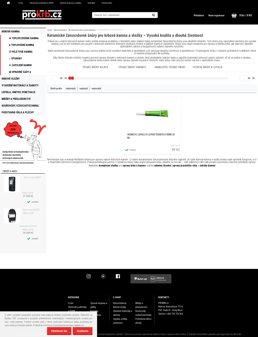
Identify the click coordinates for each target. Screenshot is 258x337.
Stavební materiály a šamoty (122, 313)
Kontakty (91, 3)
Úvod (49, 29)
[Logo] (42, 15)
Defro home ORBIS (32, 177)
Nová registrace (216, 15)
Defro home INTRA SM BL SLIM (31, 211)
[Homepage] (9, 3)
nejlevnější (71, 88)
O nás (20, 3)
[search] (157, 15)
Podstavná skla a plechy (143, 321)
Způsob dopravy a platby (70, 3)
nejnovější (96, 88)
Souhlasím (82, 331)
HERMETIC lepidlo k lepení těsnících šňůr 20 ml (151, 136)
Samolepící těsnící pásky (170, 67)
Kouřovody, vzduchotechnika (143, 313)
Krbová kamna (60, 29)
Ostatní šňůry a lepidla (207, 67)
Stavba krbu (107, 3)
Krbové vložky (119, 307)
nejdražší (83, 88)
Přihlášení (199, 15)
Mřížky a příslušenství (141, 305)
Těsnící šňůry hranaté (132, 67)
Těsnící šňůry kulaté (95, 67)
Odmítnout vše (59, 331)
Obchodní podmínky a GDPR (41, 3)
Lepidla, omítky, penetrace (120, 321)
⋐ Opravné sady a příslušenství (82, 29)
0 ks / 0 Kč (245, 15)
